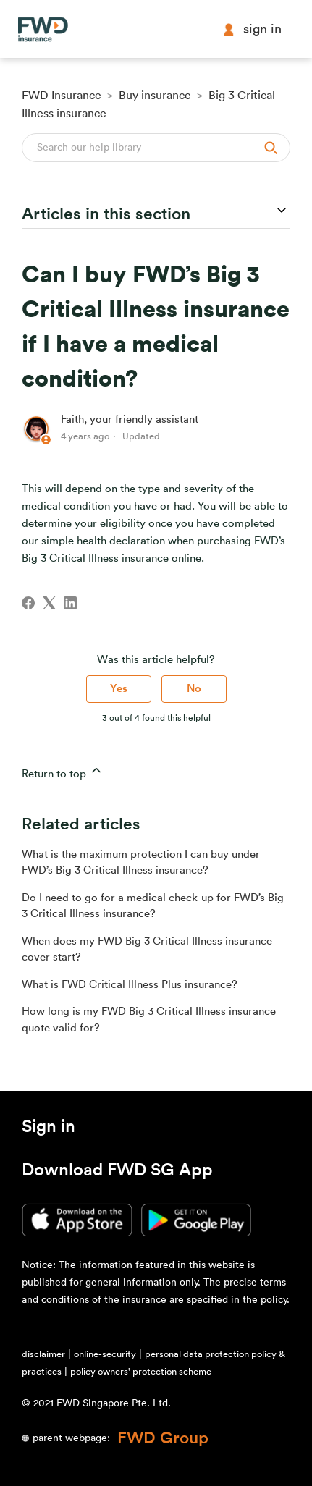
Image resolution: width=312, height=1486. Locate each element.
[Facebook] (28, 602)
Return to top (63, 771)
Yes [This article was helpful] (118, 688)
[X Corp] (49, 602)
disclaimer (43, 1354)
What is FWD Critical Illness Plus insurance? (129, 984)
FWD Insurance (61, 95)
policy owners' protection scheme (140, 1371)
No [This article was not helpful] (194, 688)
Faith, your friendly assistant (129, 419)
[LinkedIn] (70, 602)
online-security (105, 1354)
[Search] (156, 147)
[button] (48, 1129)
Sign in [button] (252, 29)
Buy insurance (155, 95)
